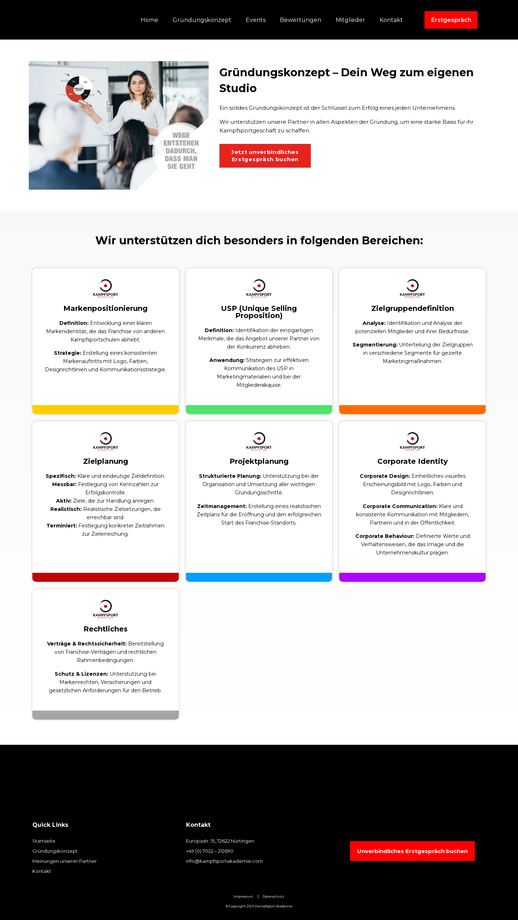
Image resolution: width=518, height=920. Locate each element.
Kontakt (391, 20)
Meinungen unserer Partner (64, 861)
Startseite (43, 841)
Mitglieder (350, 20)
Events (255, 20)
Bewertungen (300, 20)
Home (149, 20)
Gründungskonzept (202, 20)
